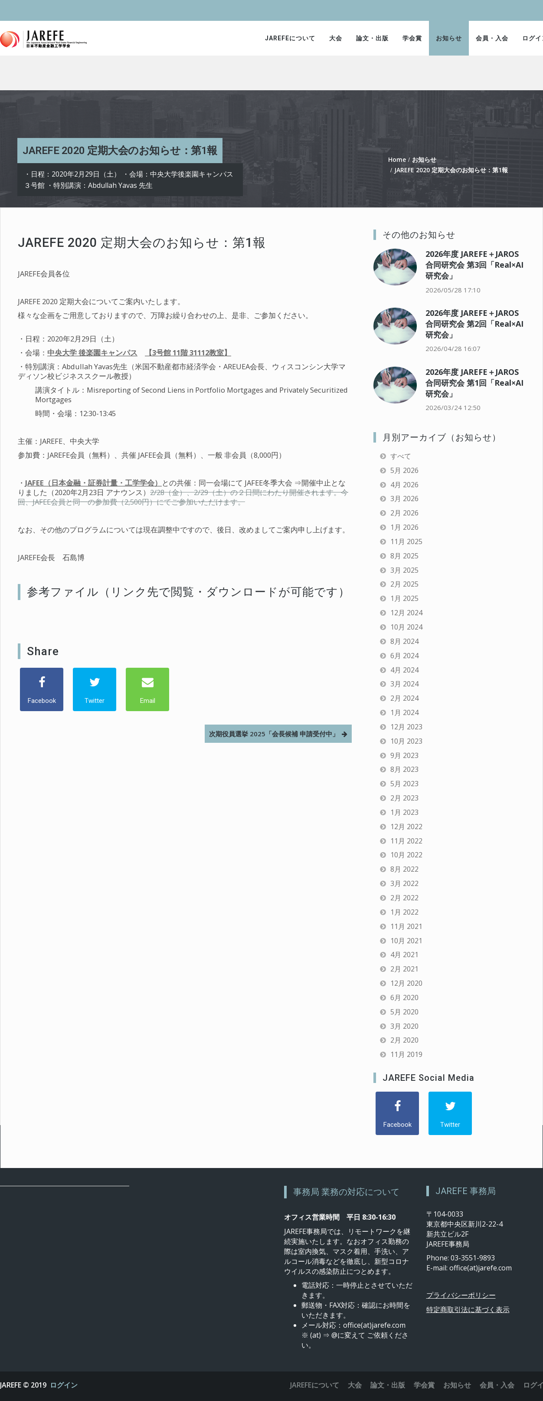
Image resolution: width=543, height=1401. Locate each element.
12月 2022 (406, 826)
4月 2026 (404, 484)
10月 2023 (406, 741)
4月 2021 (404, 954)
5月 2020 (404, 1012)
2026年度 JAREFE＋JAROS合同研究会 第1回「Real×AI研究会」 (474, 383)
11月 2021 (406, 926)
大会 (335, 38)
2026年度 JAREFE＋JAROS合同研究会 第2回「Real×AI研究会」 (474, 324)
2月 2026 (404, 513)
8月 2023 (404, 769)
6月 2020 (404, 997)
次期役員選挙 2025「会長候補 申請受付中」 (274, 733)
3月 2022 (404, 883)
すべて (400, 456)
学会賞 (412, 38)
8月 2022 (404, 869)
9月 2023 (404, 755)
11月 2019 (406, 1054)
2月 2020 (404, 1040)
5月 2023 (404, 783)
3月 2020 (404, 1026)
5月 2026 (404, 470)
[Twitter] (94, 689)
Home (397, 159)
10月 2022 (406, 855)
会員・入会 (492, 38)
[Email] (147, 689)
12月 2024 (406, 612)
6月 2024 (404, 655)
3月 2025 (404, 570)
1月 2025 (404, 598)
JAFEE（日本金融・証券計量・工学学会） (93, 483)
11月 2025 (406, 541)
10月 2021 (406, 940)
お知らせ (449, 38)
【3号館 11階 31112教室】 (188, 353)
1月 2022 (404, 912)
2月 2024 (404, 698)
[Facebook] (41, 689)
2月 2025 (404, 584)
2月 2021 (404, 969)
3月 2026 (404, 498)
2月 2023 (404, 798)
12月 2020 (406, 983)
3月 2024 (404, 684)
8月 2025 (404, 556)
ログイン (64, 1385)
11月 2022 (406, 841)
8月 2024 (404, 641)
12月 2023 (406, 727)
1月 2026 (404, 527)
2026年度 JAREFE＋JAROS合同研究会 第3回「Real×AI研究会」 (474, 265)
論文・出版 (372, 38)
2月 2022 (404, 897)
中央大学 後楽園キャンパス (92, 353)
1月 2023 (404, 812)
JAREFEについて (290, 38)
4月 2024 (404, 670)
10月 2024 (406, 627)
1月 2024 (404, 712)
